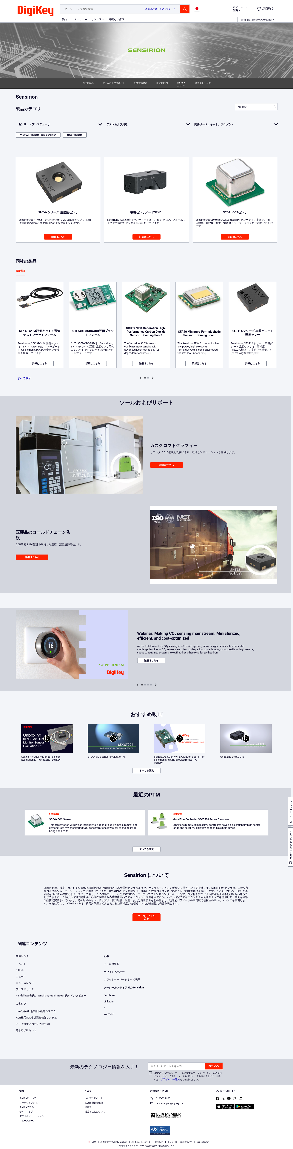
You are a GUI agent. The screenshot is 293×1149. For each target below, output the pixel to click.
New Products (74, 134)
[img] (35, 11)
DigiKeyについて (27, 1098)
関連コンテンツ (203, 83)
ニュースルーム (27, 1120)
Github (20, 970)
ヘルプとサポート (94, 1098)
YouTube (109, 1014)
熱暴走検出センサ (26, 1030)
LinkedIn (109, 1001)
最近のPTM (162, 83)
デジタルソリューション (31, 1116)
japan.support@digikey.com (167, 1103)
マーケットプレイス (29, 1102)
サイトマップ (26, 1111)
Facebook (109, 995)
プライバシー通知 (170, 1079)
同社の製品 (88, 83)
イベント (21, 963)
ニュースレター (25, 982)
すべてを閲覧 (146, 770)
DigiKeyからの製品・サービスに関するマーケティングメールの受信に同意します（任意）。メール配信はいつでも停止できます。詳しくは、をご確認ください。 (188, 1076)
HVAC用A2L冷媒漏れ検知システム (36, 1011)
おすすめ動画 (140, 83)
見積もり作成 (116, 19)
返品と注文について (95, 1111)
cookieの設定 (203, 1142)
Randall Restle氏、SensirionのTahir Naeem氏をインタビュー (51, 995)
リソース (96, 19)
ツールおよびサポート (114, 83)
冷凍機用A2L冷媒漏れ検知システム (36, 1017)
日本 (92, 1142)
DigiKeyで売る (26, 1107)
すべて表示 (24, 378)
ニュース (21, 976)
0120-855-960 (160, 1098)
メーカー (79, 19)
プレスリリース (25, 989)
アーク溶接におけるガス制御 (33, 1023)
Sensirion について (181, 84)
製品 (64, 19)
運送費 (88, 1107)
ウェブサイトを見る (146, 917)
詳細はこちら (58, 236)
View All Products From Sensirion (38, 134)
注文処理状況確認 (94, 1102)
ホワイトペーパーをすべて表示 (122, 979)
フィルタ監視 (111, 963)
